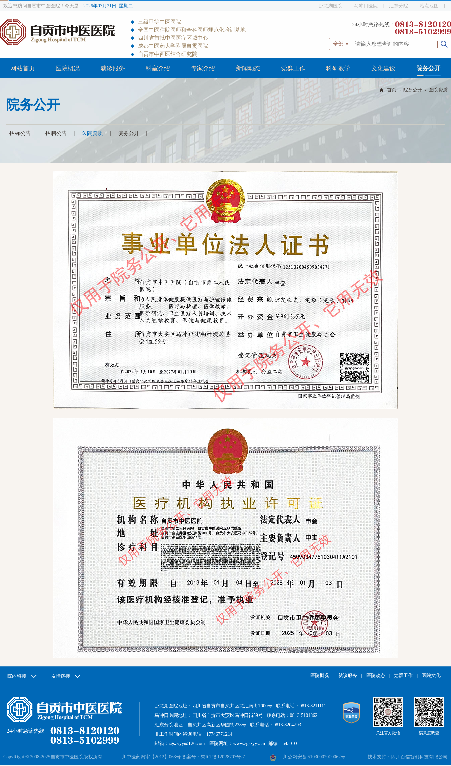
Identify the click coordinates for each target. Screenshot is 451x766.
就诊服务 (113, 68)
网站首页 (22, 68)
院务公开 (428, 68)
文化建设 (383, 68)
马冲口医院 (366, 5)
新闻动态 (248, 68)
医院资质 (438, 89)
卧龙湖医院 (330, 5)
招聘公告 (56, 133)
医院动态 (375, 675)
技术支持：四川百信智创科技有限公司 (408, 756)
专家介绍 (203, 68)
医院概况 (68, 68)
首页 (391, 89)
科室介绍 (158, 68)
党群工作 (293, 68)
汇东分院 (398, 5)
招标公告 (20, 133)
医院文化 (431, 675)
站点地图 (429, 5)
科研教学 (338, 68)
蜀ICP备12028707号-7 (223, 756)
